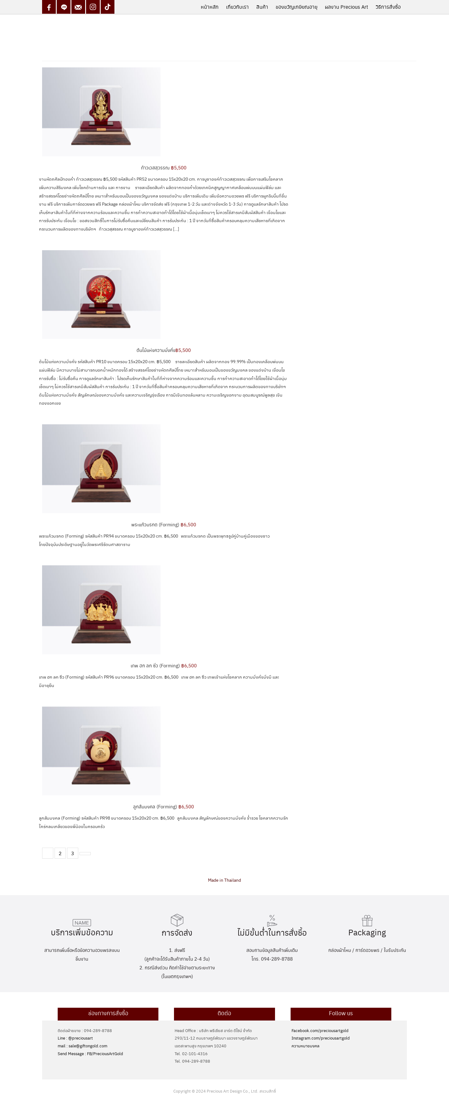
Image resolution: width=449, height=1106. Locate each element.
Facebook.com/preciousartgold (320, 1030)
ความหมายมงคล (305, 1046)
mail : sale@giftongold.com (82, 1046)
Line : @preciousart (75, 1038)
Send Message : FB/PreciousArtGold (90, 1053)
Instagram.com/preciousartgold (321, 1038)
